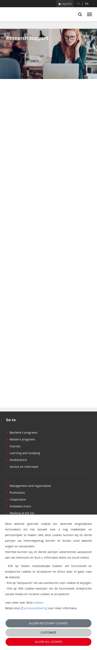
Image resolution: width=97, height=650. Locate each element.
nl (87, 3)
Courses (13, 446)
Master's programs (20, 439)
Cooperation (16, 499)
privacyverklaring (35, 608)
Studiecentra (16, 460)
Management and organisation (28, 486)
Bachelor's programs (21, 432)
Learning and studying (23, 453)
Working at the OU (20, 513)
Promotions (15, 492)
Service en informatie (22, 467)
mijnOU (65, 4)
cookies (38, 602)
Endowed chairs (18, 506)
